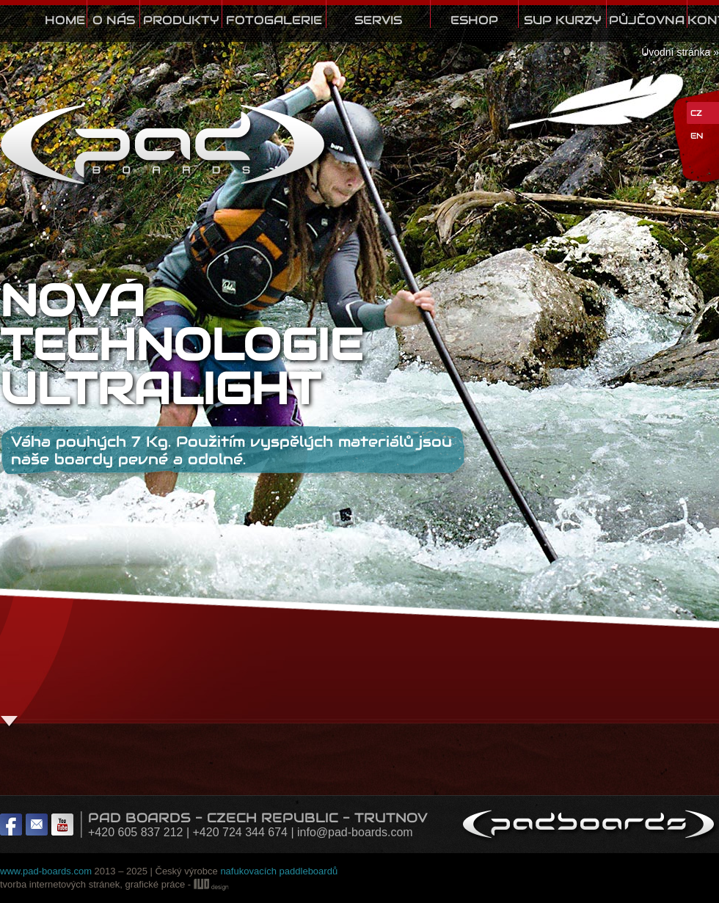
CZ (696, 113)
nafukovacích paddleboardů (278, 871)
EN (696, 136)
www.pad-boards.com (46, 871)
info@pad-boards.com (355, 832)
